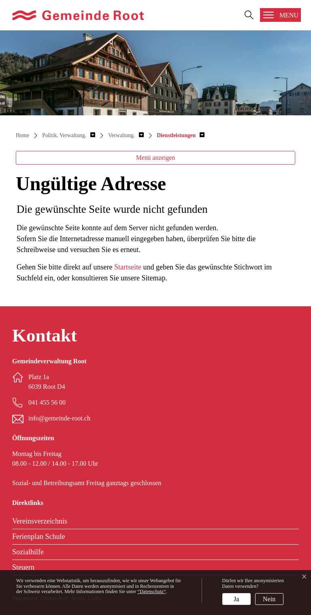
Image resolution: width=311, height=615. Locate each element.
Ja (236, 599)
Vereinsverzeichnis (39, 521)
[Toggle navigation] (280, 15)
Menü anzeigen (155, 157)
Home (22, 135)
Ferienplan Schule (38, 536)
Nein (269, 599)
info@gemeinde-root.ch (59, 418)
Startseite (127, 267)
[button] (68, 135)
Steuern (23, 567)
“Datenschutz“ (152, 591)
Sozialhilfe (28, 552)
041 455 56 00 (47, 402)
